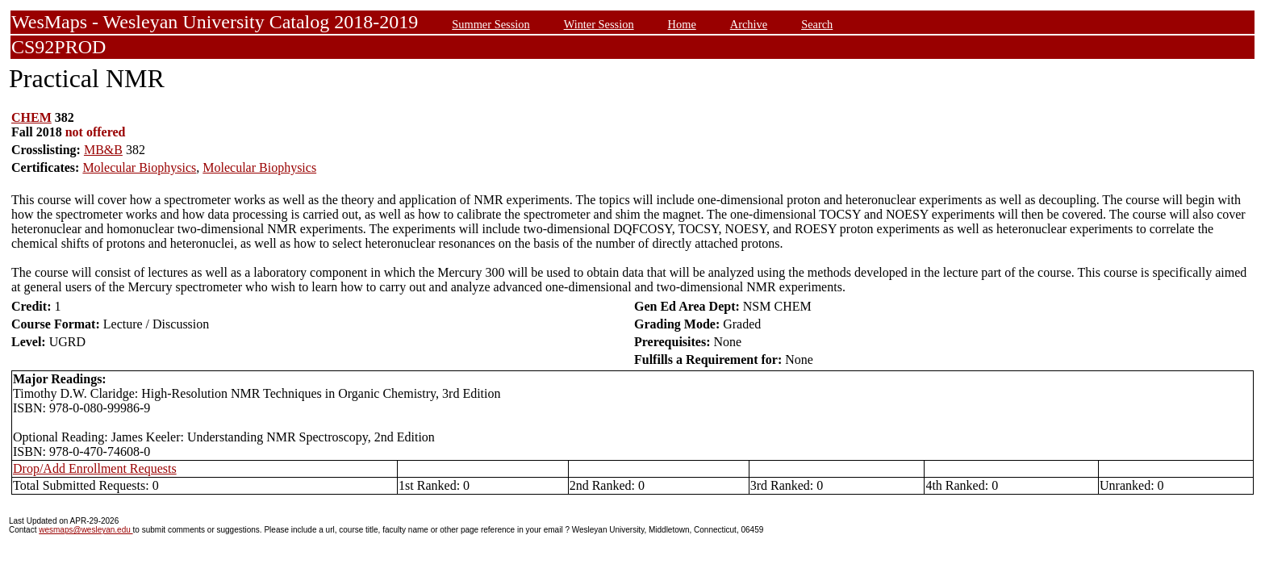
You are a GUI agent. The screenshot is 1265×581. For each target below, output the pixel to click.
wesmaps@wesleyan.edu (85, 529)
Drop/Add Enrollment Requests (95, 468)
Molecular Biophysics (139, 167)
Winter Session (599, 24)
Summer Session (490, 24)
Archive (748, 24)
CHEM (31, 117)
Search (817, 24)
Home (682, 24)
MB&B (103, 150)
